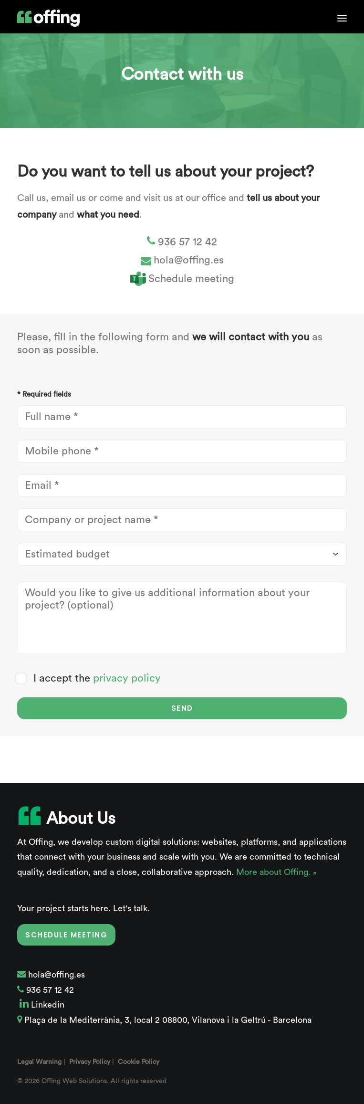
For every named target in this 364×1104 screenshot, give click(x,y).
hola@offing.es (189, 260)
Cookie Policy (138, 1062)
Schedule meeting (191, 278)
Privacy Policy (89, 1062)
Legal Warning (39, 1062)
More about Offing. (274, 872)
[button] (342, 18)
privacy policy (127, 678)
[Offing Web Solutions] (48, 18)
